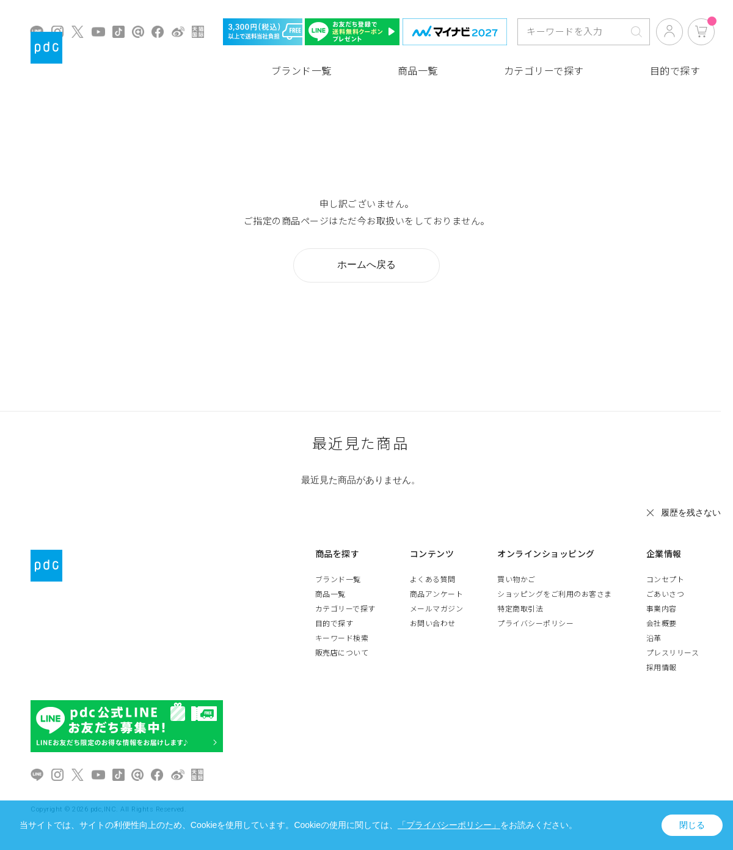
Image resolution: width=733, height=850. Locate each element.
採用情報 (661, 667)
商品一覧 (418, 71)
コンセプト (665, 579)
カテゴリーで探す (544, 71)
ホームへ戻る (366, 264)
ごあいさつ (665, 594)
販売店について (342, 653)
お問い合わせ (433, 623)
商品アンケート (437, 594)
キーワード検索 (342, 638)
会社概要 (661, 623)
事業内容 (661, 609)
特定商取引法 (520, 609)
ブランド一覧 (301, 71)
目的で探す (675, 71)
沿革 (654, 638)
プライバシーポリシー (535, 623)
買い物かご (516, 579)
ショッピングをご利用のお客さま (554, 594)
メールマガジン (437, 609)
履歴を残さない (691, 512)
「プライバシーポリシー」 (449, 825)
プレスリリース (672, 653)
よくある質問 (433, 579)
